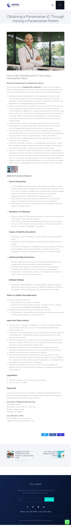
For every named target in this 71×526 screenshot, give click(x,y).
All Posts (22, 13)
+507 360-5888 (30, 513)
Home (16, 13)
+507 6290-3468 (45, 513)
